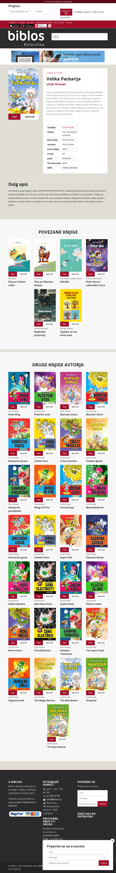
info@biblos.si (54, 799)
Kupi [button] (14, 116)
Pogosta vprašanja (43, 23)
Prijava (102, 803)
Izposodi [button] (29, 116)
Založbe (21, 23)
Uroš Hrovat (56, 84)
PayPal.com (28, 802)
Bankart (12, 805)
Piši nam (69, 23)
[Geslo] (45, 11)
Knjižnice (13, 23)
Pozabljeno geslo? (81, 12)
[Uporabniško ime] (19, 11)
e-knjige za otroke (54, 73)
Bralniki (30, 23)
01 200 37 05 (53, 795)
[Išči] (80, 36)
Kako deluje (59, 23)
